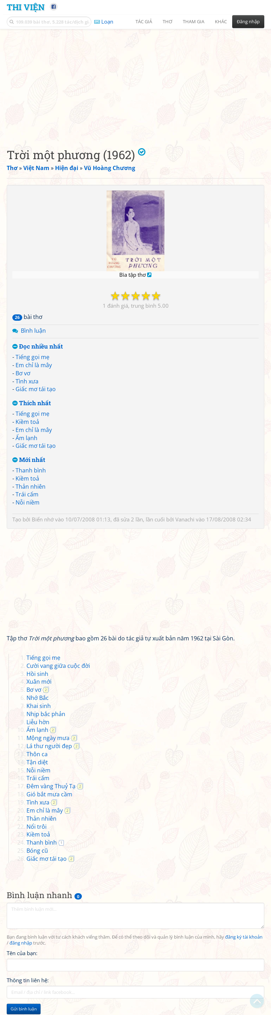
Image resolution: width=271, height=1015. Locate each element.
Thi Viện (25, 6)
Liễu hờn (37, 722)
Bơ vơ (23, 373)
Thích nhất (31, 403)
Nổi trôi (36, 827)
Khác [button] (221, 21)
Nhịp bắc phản (45, 714)
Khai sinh (38, 706)
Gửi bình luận (24, 1009)
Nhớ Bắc (37, 698)
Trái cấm (27, 494)
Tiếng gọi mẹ (32, 357)
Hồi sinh (37, 674)
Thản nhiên (31, 486)
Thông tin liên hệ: (28, 980)
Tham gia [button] (193, 21)
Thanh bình (31, 470)
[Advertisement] (135, 82)
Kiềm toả (27, 422)
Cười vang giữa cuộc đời (58, 666)
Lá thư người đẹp (49, 746)
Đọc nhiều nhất (37, 346)
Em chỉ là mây (34, 365)
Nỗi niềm (28, 502)
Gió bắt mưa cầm (49, 794)
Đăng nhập (248, 21)
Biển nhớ (43, 519)
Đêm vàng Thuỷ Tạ (51, 786)
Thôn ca (37, 754)
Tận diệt (37, 762)
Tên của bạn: (22, 953)
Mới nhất (28, 460)
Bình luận (33, 330)
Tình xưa (27, 381)
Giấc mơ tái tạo (36, 389)
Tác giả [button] (144, 21)
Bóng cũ (37, 850)
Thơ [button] (167, 21)
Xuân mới (39, 681)
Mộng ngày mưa (48, 738)
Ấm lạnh (26, 438)
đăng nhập (21, 943)
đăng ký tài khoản (244, 937)
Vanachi (184, 519)
